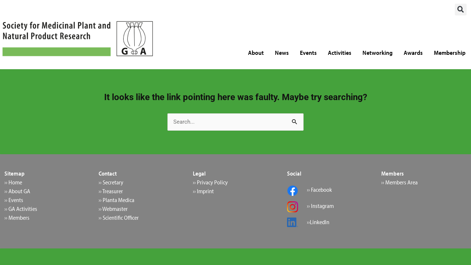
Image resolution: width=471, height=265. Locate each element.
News (282, 52)
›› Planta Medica (116, 200)
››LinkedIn (318, 222)
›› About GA (17, 191)
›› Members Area (399, 182)
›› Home (13, 182)
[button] (461, 9)
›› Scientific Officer (119, 218)
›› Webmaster (113, 209)
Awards (413, 52)
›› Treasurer (111, 191)
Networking (377, 52)
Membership (449, 52)
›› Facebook (319, 190)
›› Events (13, 200)
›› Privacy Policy (210, 182)
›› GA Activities (20, 209)
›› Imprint (203, 191)
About (256, 52)
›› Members (16, 218)
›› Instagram (320, 206)
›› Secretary (111, 182)
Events (308, 52)
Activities (339, 52)
